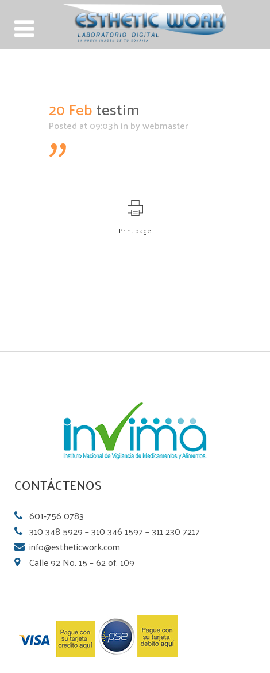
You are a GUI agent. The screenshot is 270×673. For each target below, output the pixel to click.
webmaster (165, 125)
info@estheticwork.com (74, 546)
